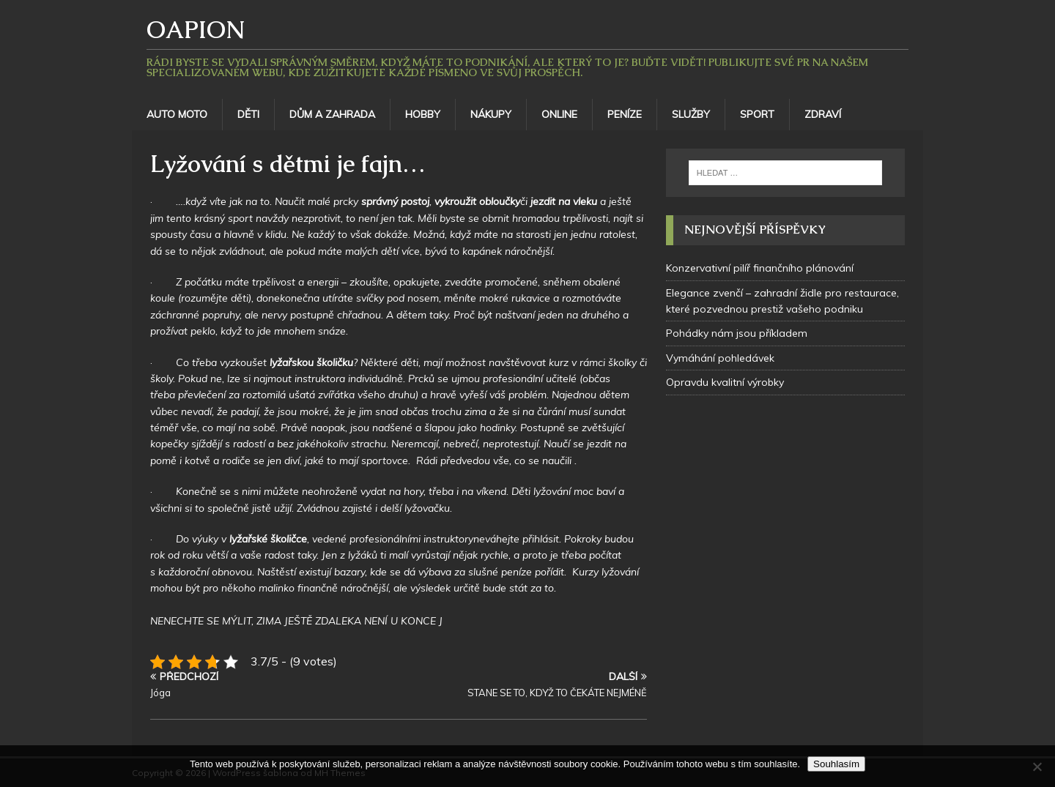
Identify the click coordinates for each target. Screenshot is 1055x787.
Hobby (422, 114)
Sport (757, 114)
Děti (248, 114)
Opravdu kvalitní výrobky (725, 382)
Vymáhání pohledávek (720, 358)
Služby (691, 114)
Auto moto (177, 114)
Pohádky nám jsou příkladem (736, 333)
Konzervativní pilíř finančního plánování (760, 268)
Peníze (624, 114)
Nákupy (490, 114)
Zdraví (822, 114)
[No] (1036, 766)
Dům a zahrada (332, 114)
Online (559, 114)
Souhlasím (836, 763)
